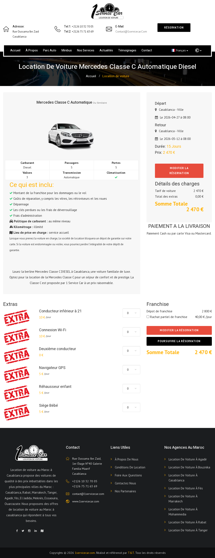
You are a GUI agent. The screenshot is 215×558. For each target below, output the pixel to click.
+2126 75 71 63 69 (84, 486)
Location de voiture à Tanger (188, 530)
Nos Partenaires (125, 491)
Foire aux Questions (128, 475)
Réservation (174, 27)
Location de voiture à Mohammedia (183, 511)
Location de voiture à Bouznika (189, 467)
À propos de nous (126, 459)
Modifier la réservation (179, 170)
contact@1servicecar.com (131, 31)
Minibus (67, 50)
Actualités (106, 50)
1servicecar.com (85, 553)
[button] (198, 50)
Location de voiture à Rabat (187, 522)
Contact (147, 50)
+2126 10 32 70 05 (84, 481)
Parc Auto (49, 50)
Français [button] (180, 50)
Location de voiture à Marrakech (183, 498)
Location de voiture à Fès (186, 488)
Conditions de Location (130, 467)
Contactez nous (125, 483)
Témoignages (127, 50)
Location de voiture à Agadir (188, 459)
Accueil (15, 50)
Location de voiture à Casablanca (183, 477)
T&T (131, 553)
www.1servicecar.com (85, 501)
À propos (32, 50)
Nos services (85, 50)
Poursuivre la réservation (179, 341)
